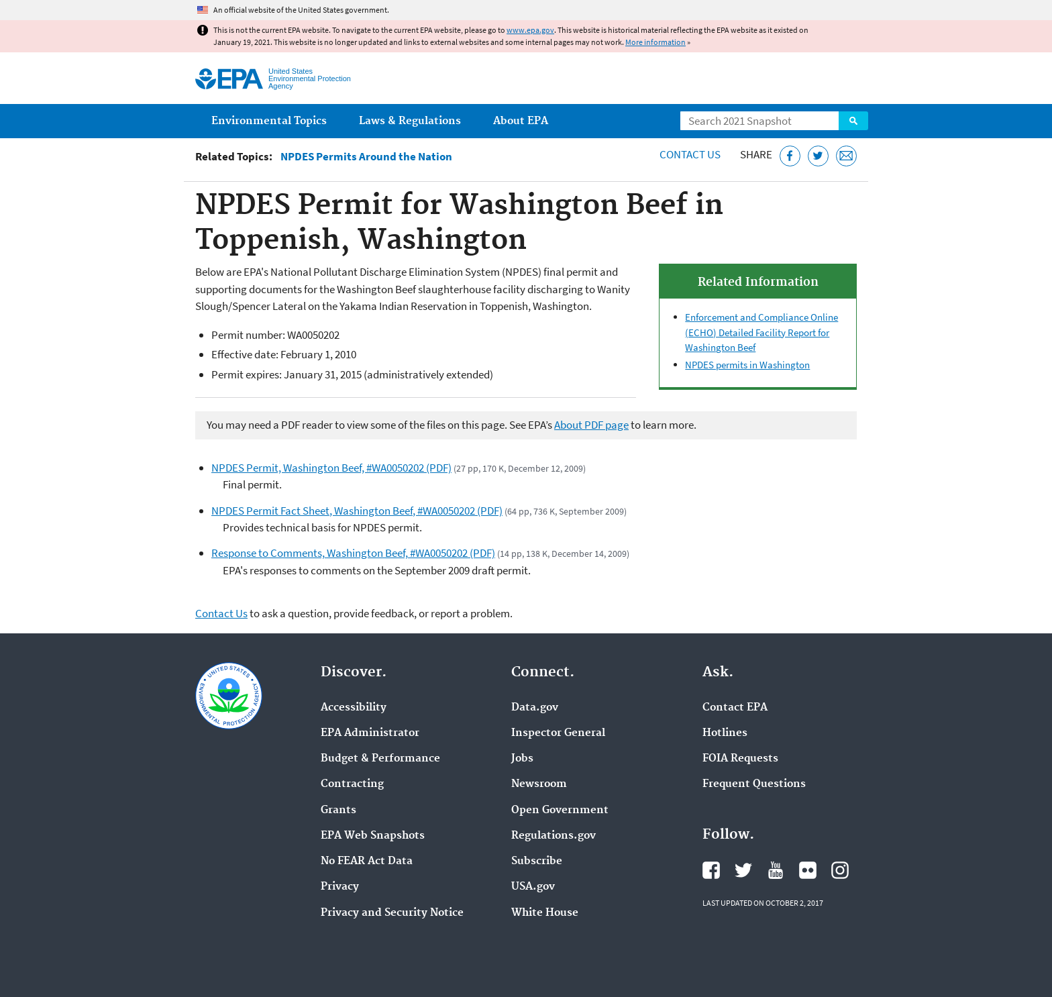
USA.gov (533, 887)
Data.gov (534, 708)
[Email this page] (846, 156)
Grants (338, 810)
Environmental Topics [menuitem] (269, 121)
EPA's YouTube (775, 870)
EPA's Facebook (711, 870)
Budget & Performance (380, 759)
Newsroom (539, 784)
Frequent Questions (754, 784)
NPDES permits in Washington (747, 364)
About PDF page (591, 424)
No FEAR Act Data (367, 861)
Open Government (560, 810)
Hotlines (724, 733)
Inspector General (558, 733)
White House (544, 913)
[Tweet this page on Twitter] (818, 156)
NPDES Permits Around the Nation (366, 157)
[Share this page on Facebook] (790, 156)
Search (853, 120)
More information (655, 42)
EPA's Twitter (743, 870)
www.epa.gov (530, 30)
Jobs (522, 759)
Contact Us (690, 154)
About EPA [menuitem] (520, 121)
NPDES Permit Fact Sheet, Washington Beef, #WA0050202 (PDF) (357, 510)
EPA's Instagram (840, 870)
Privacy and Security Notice (392, 913)
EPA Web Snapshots (373, 836)
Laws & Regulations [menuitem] (410, 121)
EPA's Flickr (808, 870)
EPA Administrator (370, 733)
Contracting (352, 784)
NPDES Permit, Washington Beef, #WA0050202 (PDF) (331, 467)
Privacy (340, 887)
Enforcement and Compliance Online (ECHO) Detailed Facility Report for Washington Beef (761, 332)
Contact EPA (735, 708)
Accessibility (353, 708)
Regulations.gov (553, 836)
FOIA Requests (740, 759)
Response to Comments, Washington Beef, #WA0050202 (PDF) (353, 552)
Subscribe (536, 861)
